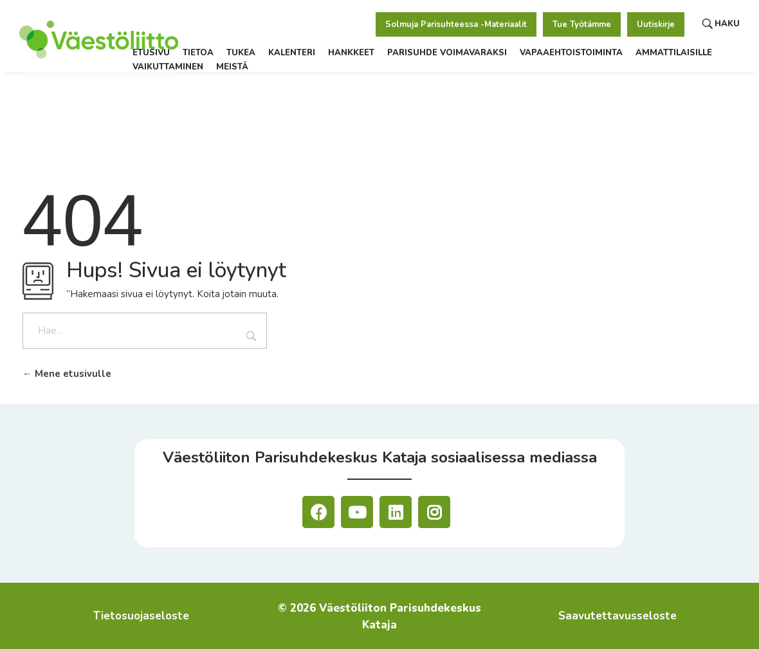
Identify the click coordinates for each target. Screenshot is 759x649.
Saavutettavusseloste (617, 615)
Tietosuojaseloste (141, 615)
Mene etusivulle (67, 373)
